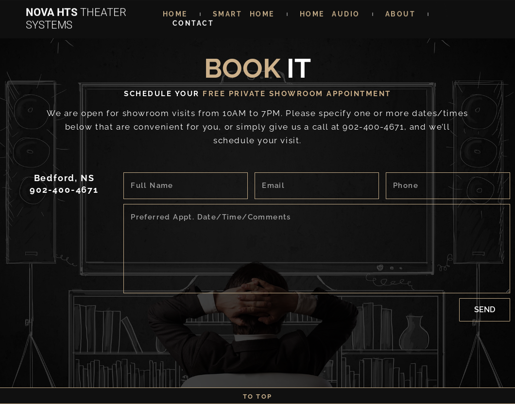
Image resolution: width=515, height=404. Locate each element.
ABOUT (400, 12)
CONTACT (193, 21)
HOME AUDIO (330, 12)
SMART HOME (244, 12)
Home (175, 12)
